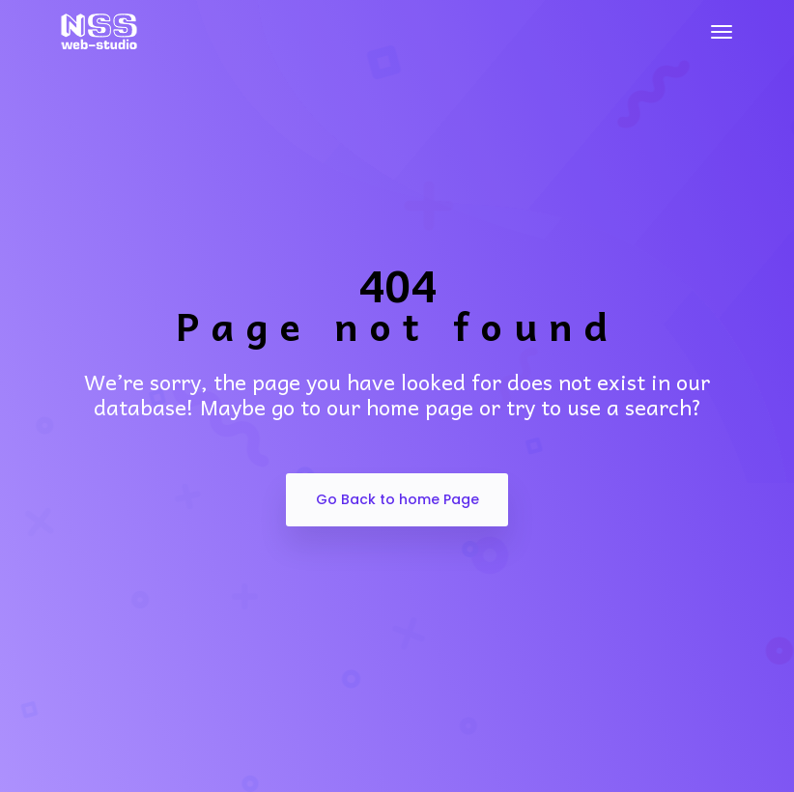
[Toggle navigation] (721, 31)
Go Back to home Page (397, 499)
